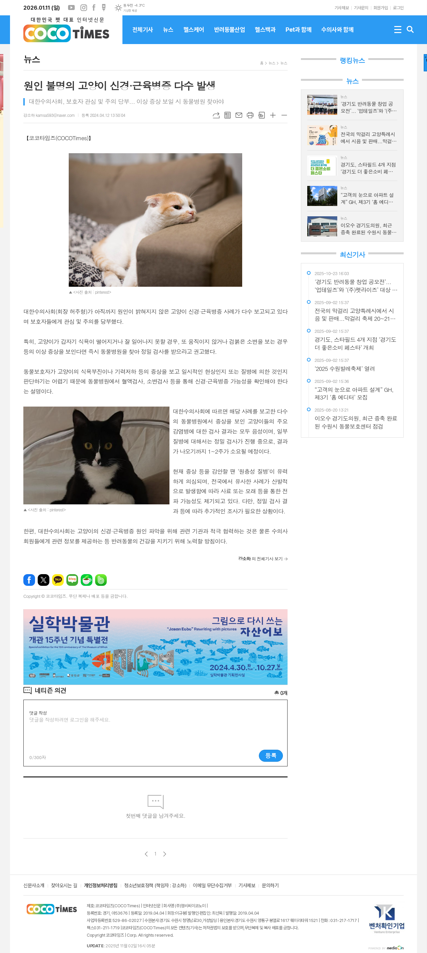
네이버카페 (86, 580)
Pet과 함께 (298, 35)
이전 (146, 854)
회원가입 (381, 7)
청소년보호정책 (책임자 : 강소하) (155, 886)
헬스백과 (265, 35)
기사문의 (361, 7)
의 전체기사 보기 (260, 558)
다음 (164, 854)
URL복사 (216, 115)
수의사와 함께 (337, 35)
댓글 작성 (38, 713)
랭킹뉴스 (352, 60)
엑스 (43, 580)
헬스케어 (193, 35)
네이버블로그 (72, 580)
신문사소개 (33, 886)
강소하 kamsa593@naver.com (49, 115)
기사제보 (342, 7)
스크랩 (261, 115)
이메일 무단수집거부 (212, 886)
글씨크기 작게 (284, 115)
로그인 (398, 7)
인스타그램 (84, 8)
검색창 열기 (410, 30)
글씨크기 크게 (273, 115)
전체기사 (142, 35)
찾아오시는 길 (64, 886)
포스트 (104, 8)
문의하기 (270, 886)
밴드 (101, 580)
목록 (227, 115)
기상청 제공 (130, 10)
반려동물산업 (229, 35)
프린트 (250, 115)
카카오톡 (58, 580)
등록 (271, 755)
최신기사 (352, 254)
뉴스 (168, 35)
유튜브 (71, 8)
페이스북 (94, 8)
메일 (239, 115)
